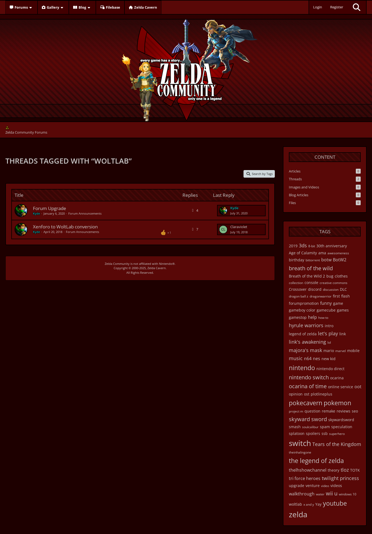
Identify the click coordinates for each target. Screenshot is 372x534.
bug (329, 276)
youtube (335, 503)
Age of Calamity (303, 252)
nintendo (302, 367)
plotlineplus (321, 394)
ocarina (337, 377)
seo (355, 411)
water (320, 494)
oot (357, 387)
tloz (345, 470)
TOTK (355, 470)
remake (328, 411)
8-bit (311, 246)
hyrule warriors (306, 325)
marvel (340, 351)
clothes (341, 276)
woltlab (295, 504)
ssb (325, 433)
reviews (343, 411)
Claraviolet (238, 226)
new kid (329, 358)
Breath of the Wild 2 (307, 276)
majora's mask (305, 350)
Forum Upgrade (49, 208)
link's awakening (307, 342)
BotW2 (339, 260)
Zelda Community (117, 264)
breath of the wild (311, 268)
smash (295, 426)
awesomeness (338, 253)
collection (296, 282)
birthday (296, 259)
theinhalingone (300, 452)
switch (300, 443)
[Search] (356, 7)
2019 (293, 245)
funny (326, 303)
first (336, 296)
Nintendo (165, 264)
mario (328, 350)
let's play (328, 333)
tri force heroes (304, 478)
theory (333, 470)
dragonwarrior (321, 296)
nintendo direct (330, 368)
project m (296, 411)
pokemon (337, 402)
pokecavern (305, 402)
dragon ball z (298, 296)
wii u (331, 493)
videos (336, 485)
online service (340, 386)
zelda (298, 514)
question (312, 411)
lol (329, 342)
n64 (308, 358)
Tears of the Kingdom (336, 444)
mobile (353, 350)
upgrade (296, 485)
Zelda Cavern (156, 268)
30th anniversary (331, 245)
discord (315, 289)
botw (326, 260)
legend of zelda (303, 333)
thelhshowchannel (307, 470)
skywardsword (341, 419)
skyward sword (308, 419)
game (338, 303)
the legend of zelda (316, 460)
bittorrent (313, 260)
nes (316, 358)
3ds (303, 245)
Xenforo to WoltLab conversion (65, 227)
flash (345, 296)
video (325, 486)
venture (313, 485)
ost (306, 394)
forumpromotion (304, 303)
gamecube (326, 310)
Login (317, 7)
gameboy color (302, 310)
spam (325, 426)
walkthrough (301, 494)
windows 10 (347, 494)
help (312, 317)
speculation (341, 426)
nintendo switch (309, 377)
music (296, 358)
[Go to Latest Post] (223, 210)
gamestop (298, 317)
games (343, 310)
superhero (337, 433)
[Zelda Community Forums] (186, 69)
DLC (343, 289)
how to (323, 317)
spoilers (313, 433)
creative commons (333, 282)
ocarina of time (308, 386)
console (311, 282)
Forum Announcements (85, 213)
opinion (296, 394)
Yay (318, 504)
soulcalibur (310, 427)
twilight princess (340, 478)
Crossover (298, 289)
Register (336, 7)
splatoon (297, 433)
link (342, 333)
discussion (331, 289)
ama (322, 252)
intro (329, 325)
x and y (308, 504)
